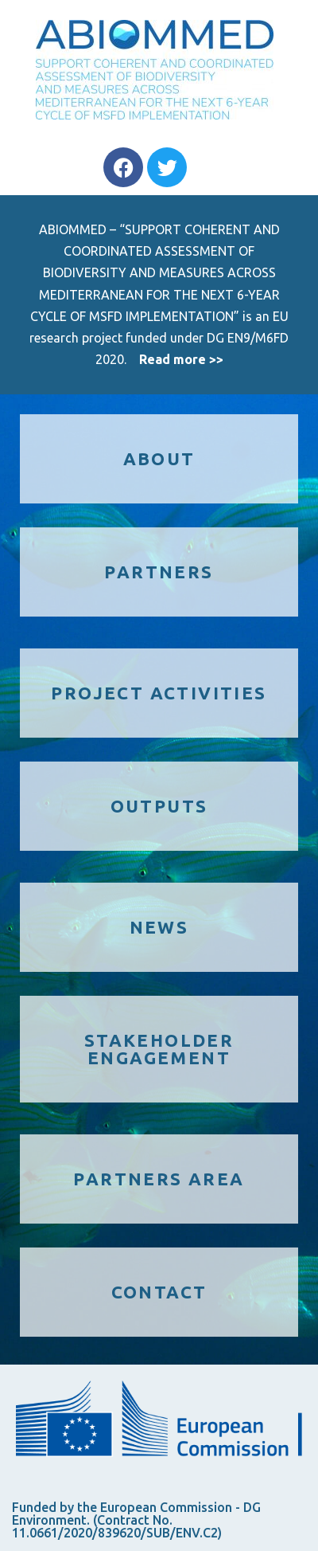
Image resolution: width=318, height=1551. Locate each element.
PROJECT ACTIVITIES (158, 693)
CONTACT (159, 1292)
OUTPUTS (159, 806)
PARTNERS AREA (158, 1179)
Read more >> (181, 359)
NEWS (159, 927)
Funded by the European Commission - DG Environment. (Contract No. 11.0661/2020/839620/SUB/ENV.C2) (136, 1520)
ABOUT (159, 458)
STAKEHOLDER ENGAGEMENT (159, 1048)
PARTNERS (158, 572)
